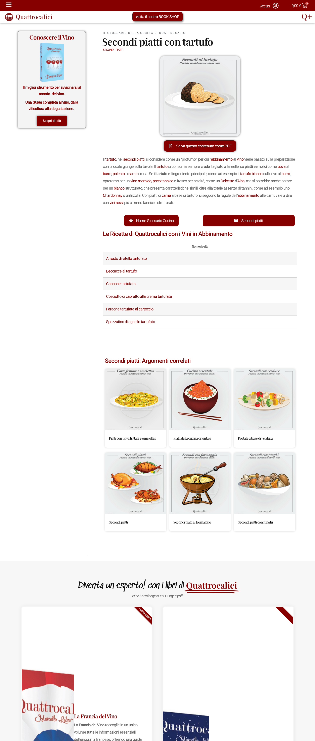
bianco (119, 188)
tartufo (110, 159)
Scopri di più (52, 121)
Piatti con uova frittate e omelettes (132, 438)
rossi (119, 202)
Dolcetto (227, 181)
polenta (119, 173)
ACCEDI (265, 6)
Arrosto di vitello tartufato (126, 258)
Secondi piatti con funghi (255, 522)
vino (240, 159)
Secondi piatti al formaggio (192, 522)
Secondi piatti (252, 220)
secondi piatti (133, 159)
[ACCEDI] (276, 6)
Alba (240, 181)
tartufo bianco (251, 173)
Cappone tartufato (120, 283)
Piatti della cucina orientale (192, 438)
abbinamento (221, 159)
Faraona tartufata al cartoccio (129, 309)
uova (281, 166)
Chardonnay (112, 195)
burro (107, 173)
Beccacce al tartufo (121, 271)
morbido (144, 181)
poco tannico (163, 181)
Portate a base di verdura (255, 438)
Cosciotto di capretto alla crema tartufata (139, 296)
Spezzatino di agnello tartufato (130, 321)
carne (132, 173)
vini (112, 202)
